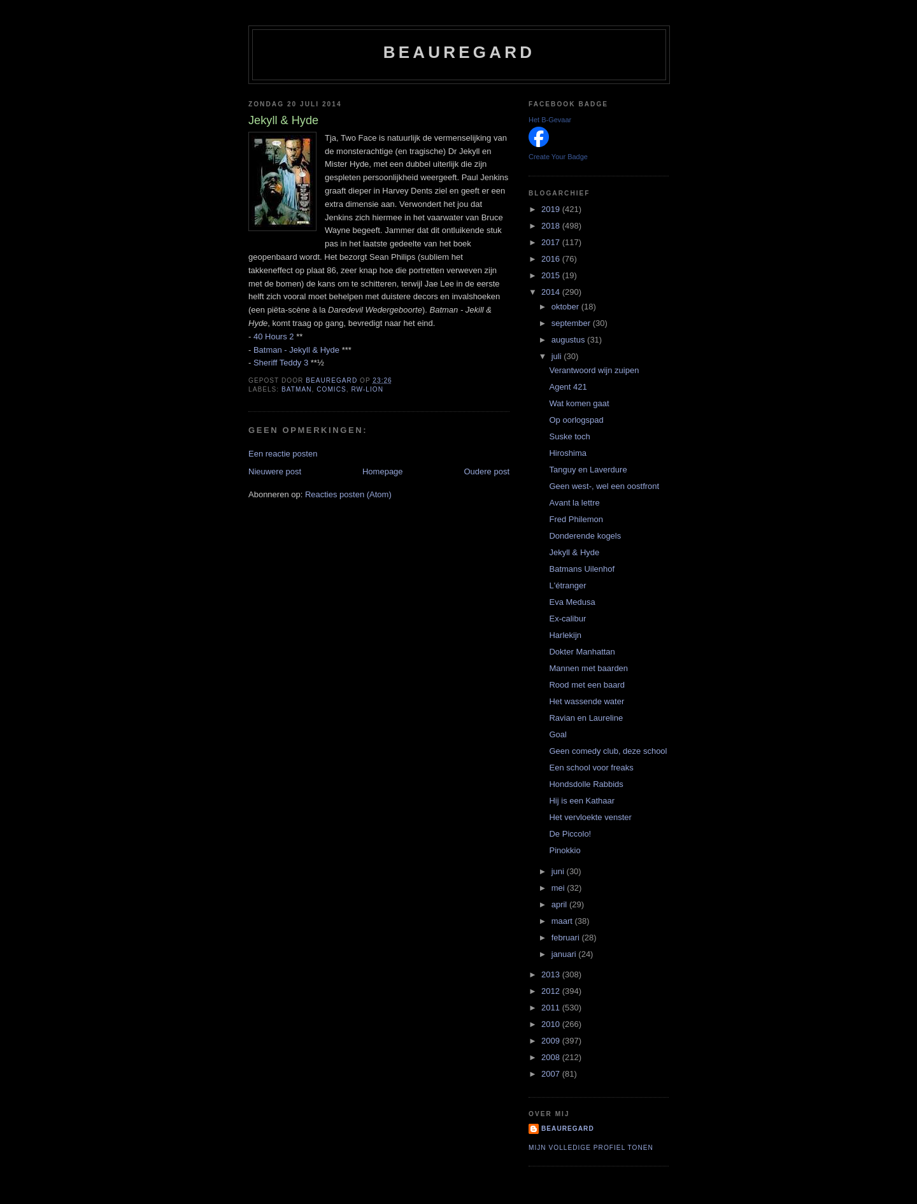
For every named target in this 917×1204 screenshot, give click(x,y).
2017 (551, 242)
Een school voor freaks (591, 767)
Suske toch (569, 436)
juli (557, 356)
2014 (551, 292)
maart (563, 921)
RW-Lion (367, 389)
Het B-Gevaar (550, 120)
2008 (551, 1057)
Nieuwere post (274, 471)
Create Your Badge (558, 156)
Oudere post (486, 471)
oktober (566, 306)
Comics (331, 389)
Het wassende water (586, 701)
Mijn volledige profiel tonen (591, 1147)
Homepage (382, 471)
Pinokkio (564, 850)
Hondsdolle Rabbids (586, 784)
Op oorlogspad (576, 420)
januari (565, 954)
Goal (557, 734)
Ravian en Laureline (586, 718)
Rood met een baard (587, 685)
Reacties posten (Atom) (348, 494)
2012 (551, 991)
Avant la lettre (574, 502)
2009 (551, 1040)
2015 (551, 275)
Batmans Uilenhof (582, 569)
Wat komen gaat (579, 403)
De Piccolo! (570, 834)
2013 (551, 974)
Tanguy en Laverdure (588, 469)
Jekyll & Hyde (574, 552)
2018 (551, 225)
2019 (551, 209)
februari (566, 937)
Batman (296, 389)
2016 (551, 259)
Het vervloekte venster (590, 817)
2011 (551, 1007)
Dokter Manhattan (582, 651)
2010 (551, 1024)
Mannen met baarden (588, 668)
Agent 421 (567, 387)
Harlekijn (565, 635)
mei (559, 888)
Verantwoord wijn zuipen (594, 370)
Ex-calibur (567, 618)
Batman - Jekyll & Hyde (296, 350)
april (560, 904)
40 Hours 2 (273, 336)
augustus (569, 339)
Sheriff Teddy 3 (280, 362)
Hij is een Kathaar (582, 800)
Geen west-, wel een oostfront (604, 486)
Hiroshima (567, 453)
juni (559, 871)
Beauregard (459, 52)
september (572, 323)
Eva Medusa (572, 602)
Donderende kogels (585, 536)
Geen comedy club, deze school (608, 751)
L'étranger (567, 585)
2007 (551, 1074)
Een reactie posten (282, 453)
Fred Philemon (576, 519)
